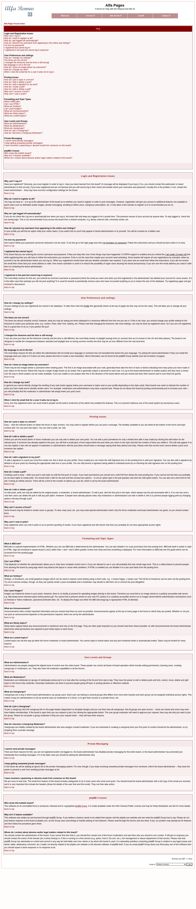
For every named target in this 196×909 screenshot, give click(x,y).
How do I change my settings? (17, 58)
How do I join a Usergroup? (16, 130)
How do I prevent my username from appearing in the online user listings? (37, 43)
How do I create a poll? (14, 87)
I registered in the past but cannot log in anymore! (26, 50)
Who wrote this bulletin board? (17, 153)
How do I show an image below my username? (25, 67)
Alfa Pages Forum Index (14, 24)
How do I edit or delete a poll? (17, 89)
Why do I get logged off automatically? (21, 40)
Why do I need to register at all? (18, 38)
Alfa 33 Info (115, 16)
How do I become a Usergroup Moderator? (23, 133)
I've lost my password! (14, 45)
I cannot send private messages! (18, 141)
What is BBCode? (12, 101)
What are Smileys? (12, 106)
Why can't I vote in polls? (15, 94)
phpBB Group (81, 806)
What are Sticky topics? (14, 113)
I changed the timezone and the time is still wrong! (26, 62)
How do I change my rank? (16, 69)
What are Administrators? (15, 123)
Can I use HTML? (12, 104)
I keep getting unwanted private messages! (23, 143)
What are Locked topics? (15, 116)
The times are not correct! (15, 60)
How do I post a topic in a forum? (19, 80)
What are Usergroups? (14, 128)
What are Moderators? (14, 126)
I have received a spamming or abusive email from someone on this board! (37, 145)
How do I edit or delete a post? (18, 82)
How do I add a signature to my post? (21, 84)
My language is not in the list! (17, 65)
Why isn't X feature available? (17, 155)
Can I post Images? (13, 109)
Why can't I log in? (12, 36)
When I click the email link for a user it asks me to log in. (29, 72)
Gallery (166, 16)
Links (141, 16)
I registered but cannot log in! (17, 48)
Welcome (65, 16)
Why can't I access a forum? (17, 91)
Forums (90, 16)
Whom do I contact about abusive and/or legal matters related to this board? (38, 158)
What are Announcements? (16, 111)
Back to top (9, 193)
